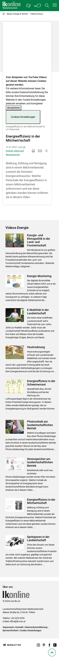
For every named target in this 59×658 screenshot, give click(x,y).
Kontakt (19, 627)
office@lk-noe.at (17, 621)
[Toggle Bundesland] (37, 6)
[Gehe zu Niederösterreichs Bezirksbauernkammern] (28, 6)
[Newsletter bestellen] (12, 645)
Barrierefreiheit (10, 630)
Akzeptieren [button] (13, 107)
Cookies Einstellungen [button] (23, 116)
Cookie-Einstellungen (30, 630)
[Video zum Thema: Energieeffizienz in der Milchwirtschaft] (27, 49)
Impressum (8, 627)
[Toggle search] (47, 6)
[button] (55, 5)
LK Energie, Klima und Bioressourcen (15, 151)
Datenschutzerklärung (31, 92)
